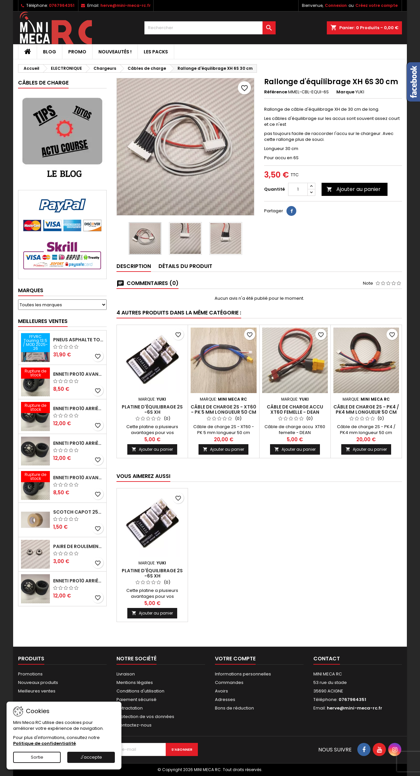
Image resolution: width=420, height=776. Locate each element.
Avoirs (221, 691)
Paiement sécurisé (136, 699)
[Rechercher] (210, 27)
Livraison (125, 674)
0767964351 (61, 5)
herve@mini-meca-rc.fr (125, 5)
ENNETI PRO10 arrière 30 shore (78, 408)
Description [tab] (133, 266)
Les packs (156, 51)
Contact (326, 658)
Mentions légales (134, 682)
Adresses (225, 699)
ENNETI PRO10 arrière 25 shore (78, 443)
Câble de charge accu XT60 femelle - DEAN (295, 409)
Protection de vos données (145, 716)
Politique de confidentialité (44, 743)
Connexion (336, 5)
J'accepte (91, 757)
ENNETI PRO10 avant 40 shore (78, 477)
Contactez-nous (134, 725)
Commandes (229, 682)
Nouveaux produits (38, 682)
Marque (345, 92)
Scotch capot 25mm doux (78, 512)
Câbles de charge (43, 82)
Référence (275, 92)
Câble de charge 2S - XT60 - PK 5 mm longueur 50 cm (223, 409)
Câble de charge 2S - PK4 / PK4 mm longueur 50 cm (366, 409)
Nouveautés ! (115, 51)
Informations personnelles (243, 674)
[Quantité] (298, 189)
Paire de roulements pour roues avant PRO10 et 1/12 (78, 546)
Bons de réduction (234, 708)
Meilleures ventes (36, 691)
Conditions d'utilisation (140, 691)
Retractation (129, 708)
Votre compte (235, 658)
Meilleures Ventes (43, 321)
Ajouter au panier (353, 189)
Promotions (30, 674)
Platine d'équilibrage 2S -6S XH (152, 409)
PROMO (77, 51)
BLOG (49, 51)
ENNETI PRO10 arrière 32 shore (78, 580)
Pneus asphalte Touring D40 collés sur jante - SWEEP (78, 339)
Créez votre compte (376, 5)
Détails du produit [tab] (185, 266)
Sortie (37, 757)
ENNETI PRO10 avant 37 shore (78, 374)
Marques (30, 290)
